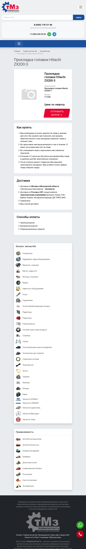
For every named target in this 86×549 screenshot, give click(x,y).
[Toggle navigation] (19, 43)
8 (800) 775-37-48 (43, 24)
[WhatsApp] (49, 34)
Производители (44, 535)
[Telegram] (54, 34)
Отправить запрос (57, 113)
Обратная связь (55, 537)
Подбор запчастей (30, 535)
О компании (43, 537)
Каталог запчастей (26, 246)
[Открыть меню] (80, 7)
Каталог (19, 535)
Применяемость (25, 432)
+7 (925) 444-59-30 (38, 34)
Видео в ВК (65, 535)
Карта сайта (55, 535)
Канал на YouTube (31, 537)
